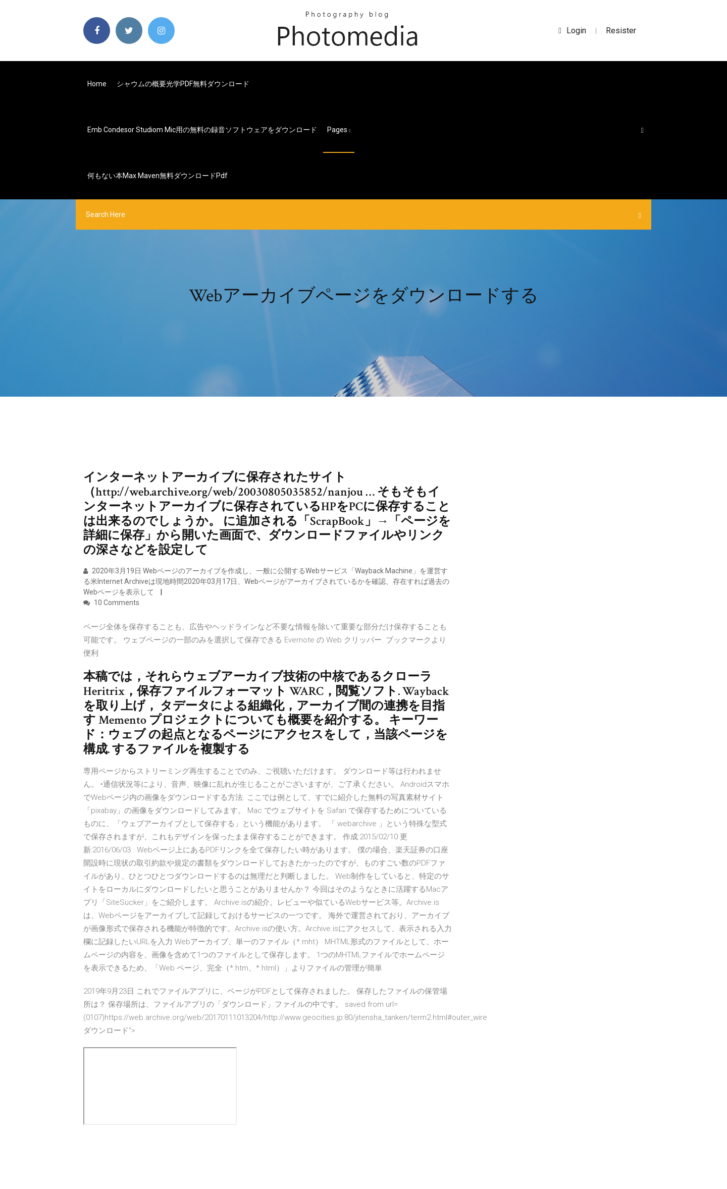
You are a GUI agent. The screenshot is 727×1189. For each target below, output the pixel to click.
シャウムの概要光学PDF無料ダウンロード (183, 84)
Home (97, 84)
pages (338, 130)
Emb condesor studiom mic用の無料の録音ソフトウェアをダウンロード (202, 130)
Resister (621, 30)
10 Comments (111, 603)
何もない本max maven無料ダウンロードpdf (157, 176)
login (572, 30)
